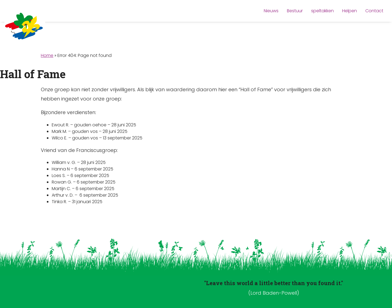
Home (47, 55)
